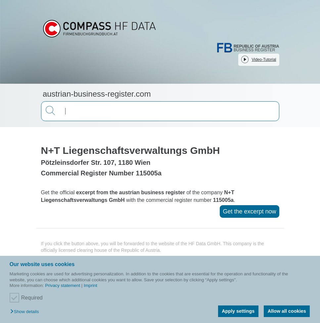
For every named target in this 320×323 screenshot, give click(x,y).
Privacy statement (62, 285)
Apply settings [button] (238, 311)
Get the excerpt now (249, 211)
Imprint (90, 285)
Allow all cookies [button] (287, 311)
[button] (26, 312)
